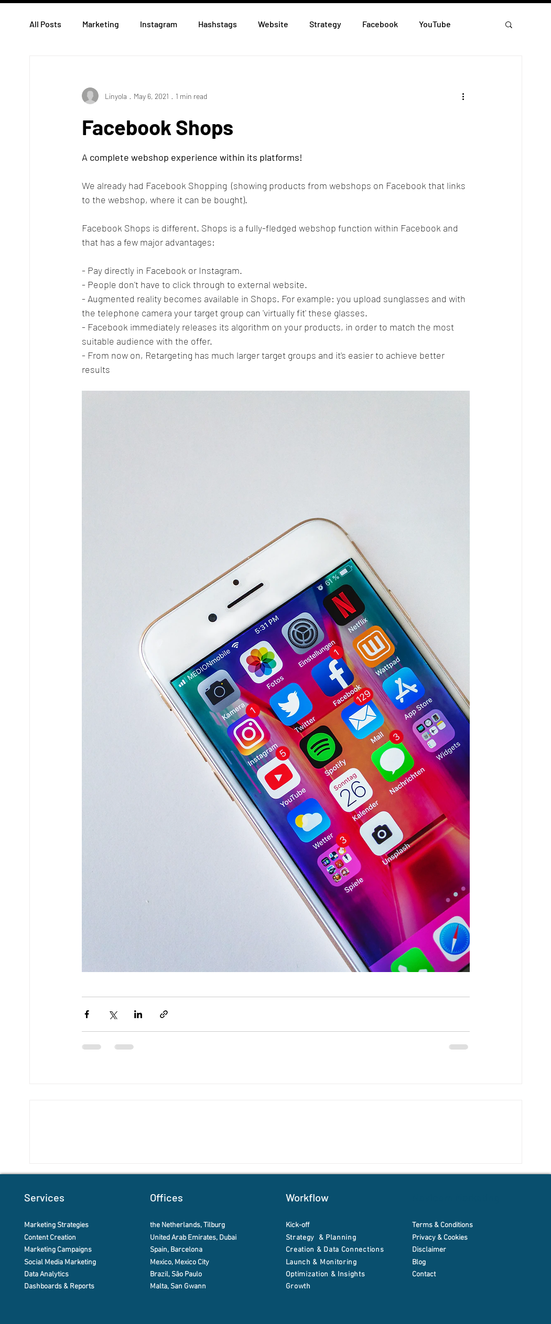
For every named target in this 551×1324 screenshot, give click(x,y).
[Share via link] (164, 1014)
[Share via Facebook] (87, 1014)
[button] (509, 24)
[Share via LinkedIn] (138, 1014)
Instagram (158, 24)
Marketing (100, 24)
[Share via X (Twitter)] (112, 1014)
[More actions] (463, 96)
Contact (424, 1274)
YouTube (435, 24)
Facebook (380, 24)
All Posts (45, 24)
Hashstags (217, 24)
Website (273, 24)
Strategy (325, 24)
